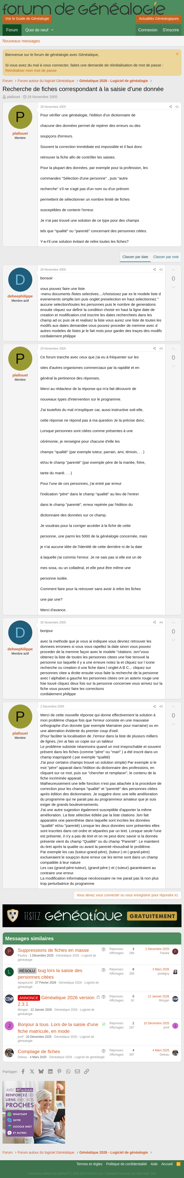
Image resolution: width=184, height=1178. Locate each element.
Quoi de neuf (36, 30)
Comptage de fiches (39, 1051)
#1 (177, 107)
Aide (154, 1164)
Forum (12, 30)
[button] (52, 30)
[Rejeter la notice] (176, 54)
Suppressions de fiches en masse (53, 950)
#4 (161, 622)
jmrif (21, 1037)
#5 (161, 706)
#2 (161, 269)
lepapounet (25, 982)
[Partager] (170, 107)
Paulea (22, 955)
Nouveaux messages (21, 41)
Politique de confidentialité (126, 1164)
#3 (161, 348)
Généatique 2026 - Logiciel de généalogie (77, 1057)
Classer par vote (166, 257)
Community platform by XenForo (65, 1173)
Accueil (167, 1164)
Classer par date (135, 257)
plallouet (13, 97)
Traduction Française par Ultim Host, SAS (130, 1173)
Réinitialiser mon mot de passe (31, 70)
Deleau (22, 1057)
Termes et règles (89, 1164)
